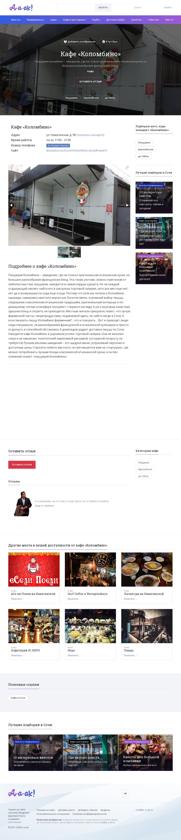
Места (170, 19)
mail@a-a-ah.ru (107, 822)
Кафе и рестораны (75, 19)
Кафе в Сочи (18, 698)
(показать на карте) (90, 135)
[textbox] (76, 5)
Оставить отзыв (90, 81)
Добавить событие (88, 810)
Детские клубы (116, 19)
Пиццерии (71, 97)
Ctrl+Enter (14, 822)
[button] (127, 168)
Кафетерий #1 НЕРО (25, 650)
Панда (128, 650)
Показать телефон (58, 146)
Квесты (16, 19)
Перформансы (36, 19)
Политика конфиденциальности (90, 813)
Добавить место (66, 810)
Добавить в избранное (79, 41)
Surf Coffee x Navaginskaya (87, 594)
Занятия (137, 19)
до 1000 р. (110, 97)
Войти (168, 7)
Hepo (71, 650)
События (154, 19)
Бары (54, 19)
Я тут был (109, 41)
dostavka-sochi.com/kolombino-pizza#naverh (76, 151)
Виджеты (105, 810)
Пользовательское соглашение (53, 813)
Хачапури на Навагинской (144, 594)
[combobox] (76, 7)
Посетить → (17, 599)
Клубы (96, 19)
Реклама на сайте (46, 810)
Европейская (91, 97)
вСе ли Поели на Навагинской (33, 594)
